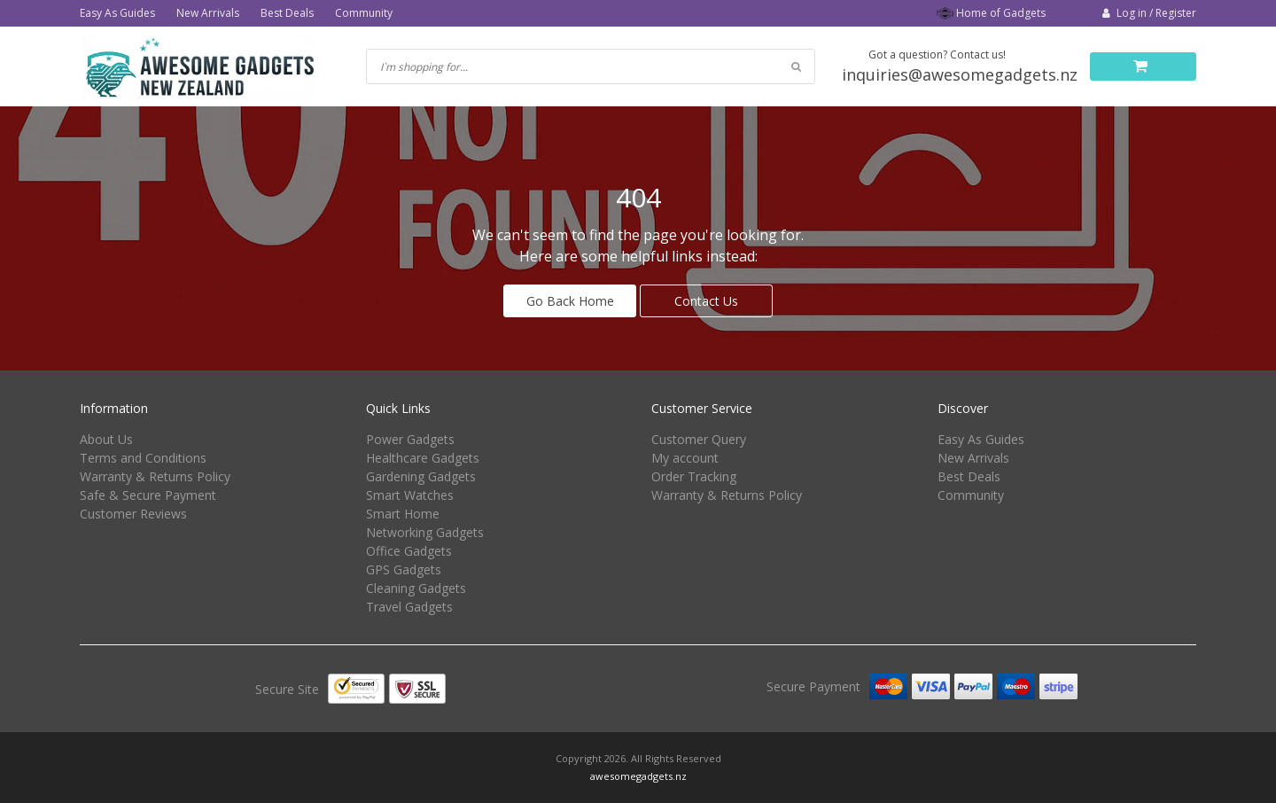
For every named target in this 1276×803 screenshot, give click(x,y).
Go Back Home (570, 300)
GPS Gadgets (403, 569)
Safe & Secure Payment (148, 495)
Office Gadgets (409, 550)
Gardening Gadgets (421, 476)
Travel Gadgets (409, 606)
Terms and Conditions (143, 457)
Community (364, 12)
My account (685, 457)
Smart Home (403, 513)
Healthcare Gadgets (422, 457)
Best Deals (287, 12)
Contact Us (706, 300)
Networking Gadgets (425, 532)
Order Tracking (693, 476)
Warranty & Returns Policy (155, 476)
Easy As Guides (117, 12)
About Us (106, 439)
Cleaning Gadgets (416, 588)
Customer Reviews (133, 513)
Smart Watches (410, 495)
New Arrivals (207, 12)
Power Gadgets (410, 439)
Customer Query (698, 439)
